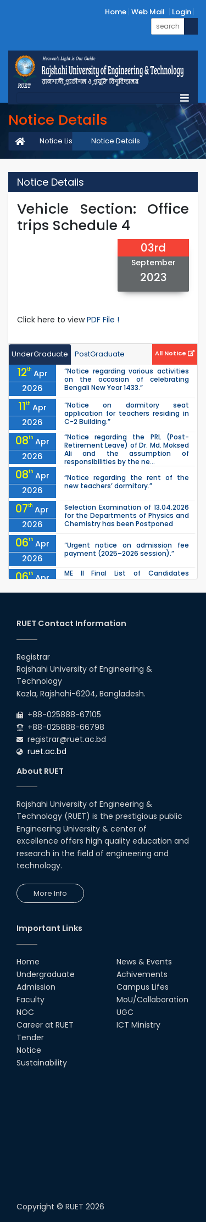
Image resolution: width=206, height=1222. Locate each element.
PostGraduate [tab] (100, 354)
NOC (25, 1012)
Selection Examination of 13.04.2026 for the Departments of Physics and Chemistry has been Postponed (126, 515)
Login (181, 12)
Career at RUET (45, 1024)
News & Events (144, 961)
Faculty (30, 999)
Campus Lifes (142, 986)
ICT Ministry (138, 1024)
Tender (30, 1037)
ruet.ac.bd (46, 751)
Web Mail (148, 12)
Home (115, 12)
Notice (28, 1050)
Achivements (142, 974)
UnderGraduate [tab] (40, 354)
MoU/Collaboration (152, 999)
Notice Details (115, 141)
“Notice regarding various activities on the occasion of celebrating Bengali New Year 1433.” (126, 379)
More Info (50, 893)
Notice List (57, 141)
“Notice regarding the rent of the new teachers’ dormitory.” (126, 481)
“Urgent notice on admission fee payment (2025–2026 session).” (126, 549)
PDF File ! (103, 319)
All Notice (174, 353)
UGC (124, 1012)
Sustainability (41, 1062)
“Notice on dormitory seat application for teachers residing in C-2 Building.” (126, 413)
